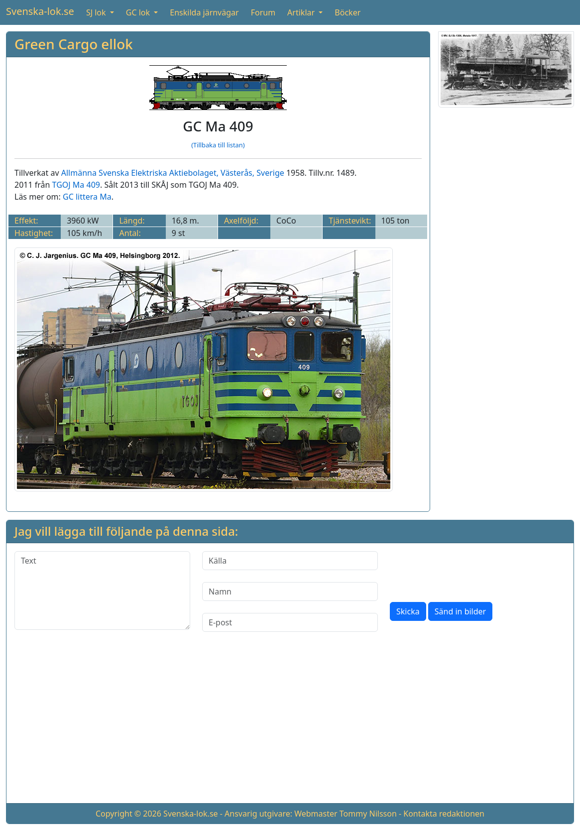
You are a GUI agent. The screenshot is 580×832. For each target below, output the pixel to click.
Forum (263, 12)
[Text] (102, 590)
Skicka (408, 611)
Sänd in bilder (460, 611)
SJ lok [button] (97, 12)
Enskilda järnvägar (204, 12)
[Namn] (290, 591)
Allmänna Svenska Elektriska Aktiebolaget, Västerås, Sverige (172, 172)
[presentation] (465, 570)
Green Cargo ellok (73, 43)
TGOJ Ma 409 (76, 184)
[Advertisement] (506, 265)
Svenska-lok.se (40, 11)
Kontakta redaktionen (443, 813)
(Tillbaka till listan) (217, 144)
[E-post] (290, 622)
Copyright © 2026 (128, 813)
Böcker (347, 12)
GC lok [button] (139, 12)
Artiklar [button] (302, 12)
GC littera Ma (87, 196)
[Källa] (290, 560)
